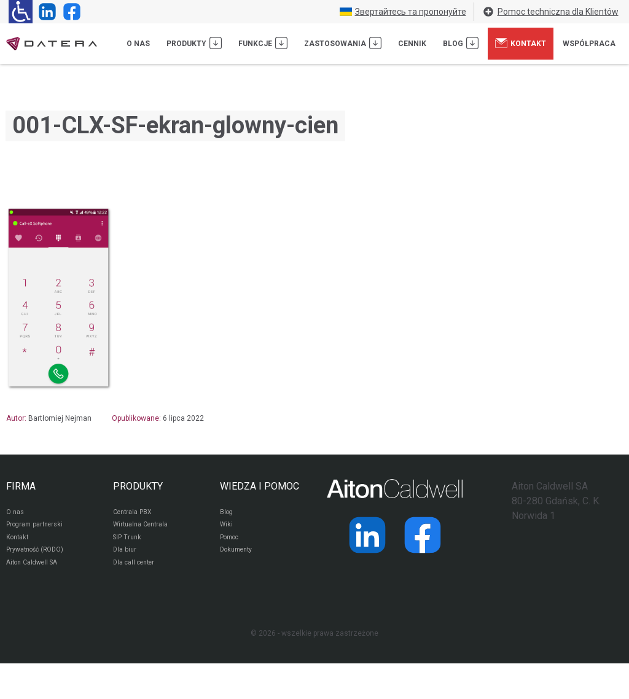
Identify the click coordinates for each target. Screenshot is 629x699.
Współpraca (589, 43)
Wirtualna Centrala (144, 528)
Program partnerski (38, 528)
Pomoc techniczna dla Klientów (550, 12)
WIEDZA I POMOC (259, 486)
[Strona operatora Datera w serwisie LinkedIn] (45, 11)
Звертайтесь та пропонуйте (403, 12)
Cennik (412, 43)
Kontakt (520, 43)
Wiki (227, 528)
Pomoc (232, 543)
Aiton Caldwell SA (36, 572)
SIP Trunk (128, 543)
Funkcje (262, 43)
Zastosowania (342, 43)
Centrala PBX (135, 513)
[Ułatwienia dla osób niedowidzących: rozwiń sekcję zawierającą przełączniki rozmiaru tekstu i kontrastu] (21, 11)
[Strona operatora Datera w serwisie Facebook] (69, 11)
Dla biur (125, 557)
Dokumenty (239, 557)
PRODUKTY (138, 486)
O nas (138, 43)
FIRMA (21, 486)
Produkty (194, 43)
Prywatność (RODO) (39, 557)
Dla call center (137, 572)
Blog (461, 43)
